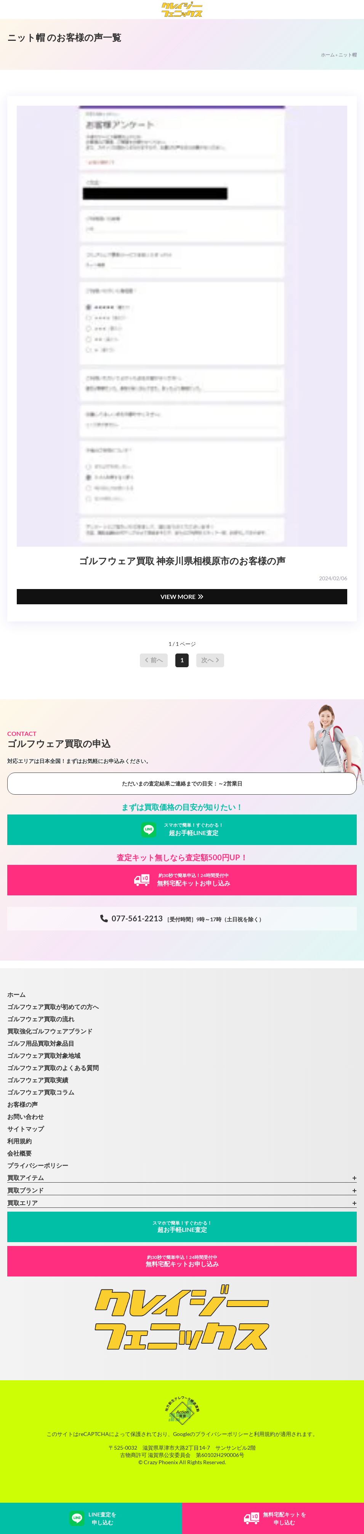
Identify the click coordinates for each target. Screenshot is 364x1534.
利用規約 (19, 1140)
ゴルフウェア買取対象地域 (43, 1055)
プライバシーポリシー (37, 1165)
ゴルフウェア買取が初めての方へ (53, 1006)
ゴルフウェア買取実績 (37, 1079)
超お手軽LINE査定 (182, 1226)
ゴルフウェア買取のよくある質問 (53, 1067)
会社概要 (19, 1153)
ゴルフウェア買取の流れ (40, 1018)
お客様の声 (22, 1104)
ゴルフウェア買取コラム (40, 1092)
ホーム (328, 55)
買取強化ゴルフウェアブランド (50, 1031)
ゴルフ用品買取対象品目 (40, 1043)
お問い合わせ (25, 1116)
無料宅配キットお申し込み (182, 1261)
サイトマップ (25, 1128)
